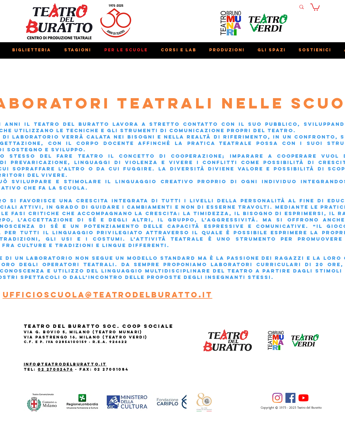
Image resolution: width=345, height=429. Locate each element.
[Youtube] (303, 398)
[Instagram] (277, 398)
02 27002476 (55, 369)
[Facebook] (290, 398)
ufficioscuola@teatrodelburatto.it (107, 295)
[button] (315, 7)
